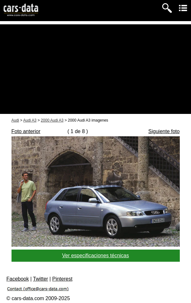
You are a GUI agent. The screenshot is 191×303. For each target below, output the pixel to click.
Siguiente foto (164, 131)
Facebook (17, 279)
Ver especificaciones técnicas (95, 255)
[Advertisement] (95, 69)
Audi (15, 120)
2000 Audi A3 (52, 120)
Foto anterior (26, 131)
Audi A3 (29, 120)
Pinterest (62, 279)
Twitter (40, 279)
